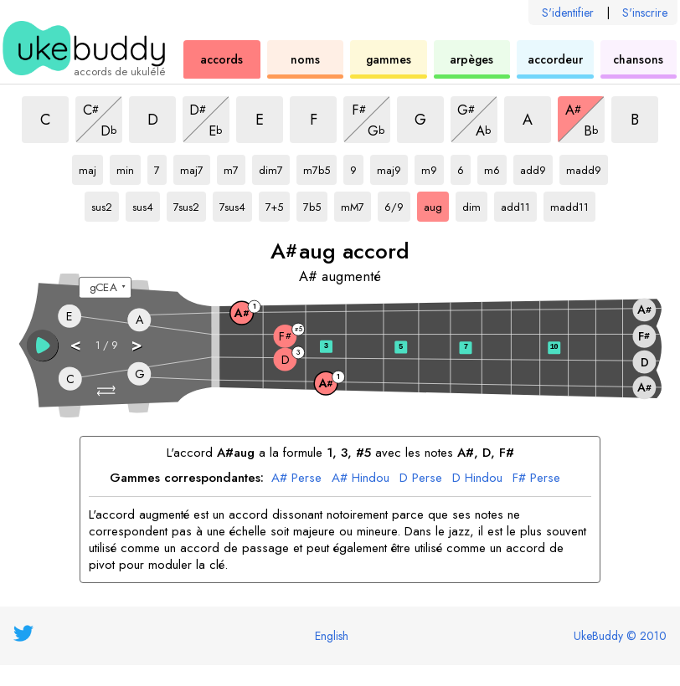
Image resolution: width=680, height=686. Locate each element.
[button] (107, 391)
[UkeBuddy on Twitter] (23, 633)
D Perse (420, 478)
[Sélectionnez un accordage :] (105, 288)
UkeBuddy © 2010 (620, 635)
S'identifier (568, 12)
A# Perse (296, 478)
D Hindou (477, 478)
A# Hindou (360, 478)
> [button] (137, 344)
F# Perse (536, 478)
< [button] (76, 344)
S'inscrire (644, 12)
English (331, 635)
